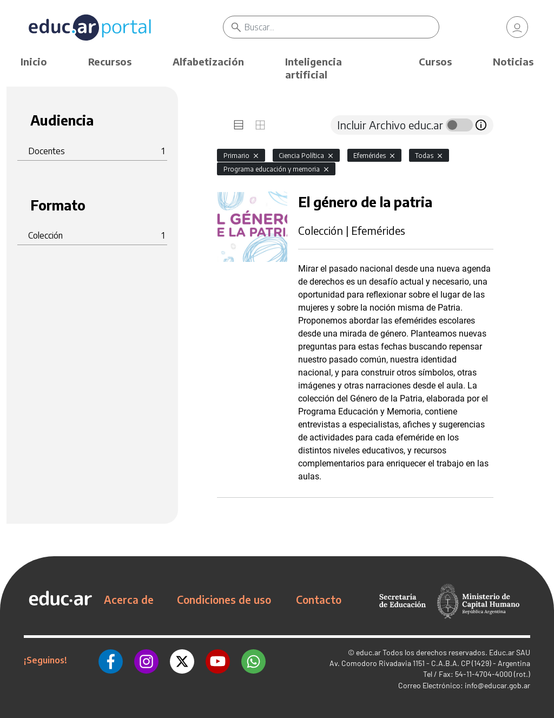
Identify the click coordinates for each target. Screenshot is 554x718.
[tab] (238, 125)
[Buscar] (341, 27)
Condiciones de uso (224, 599)
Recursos (109, 61)
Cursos (435, 61)
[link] (517, 27)
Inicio (34, 61)
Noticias (513, 61)
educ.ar (368, 652)
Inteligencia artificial (313, 68)
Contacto (318, 599)
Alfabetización (208, 61)
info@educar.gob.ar (497, 685)
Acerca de (129, 599)
